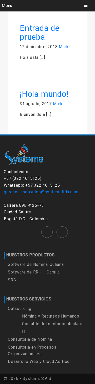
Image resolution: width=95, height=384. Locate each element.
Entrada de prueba (40, 32)
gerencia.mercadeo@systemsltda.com (41, 191)
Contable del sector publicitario (53, 323)
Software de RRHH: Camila (34, 272)
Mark (63, 46)
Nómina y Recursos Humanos (50, 316)
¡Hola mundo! (44, 94)
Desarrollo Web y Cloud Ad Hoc (38, 361)
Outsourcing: (20, 308)
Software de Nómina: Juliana (36, 264)
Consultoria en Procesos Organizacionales (32, 350)
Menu (7, 5)
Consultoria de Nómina (30, 339)
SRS (12, 280)
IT (24, 331)
